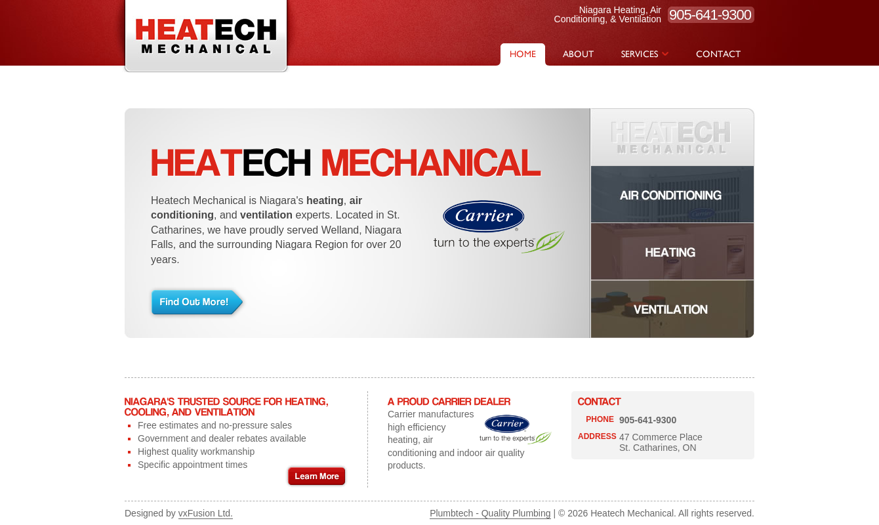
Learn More (316, 476)
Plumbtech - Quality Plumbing (490, 513)
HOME (523, 54)
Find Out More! (198, 302)
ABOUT (578, 54)
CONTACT (718, 54)
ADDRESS (597, 436)
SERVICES (644, 54)
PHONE (600, 419)
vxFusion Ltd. (205, 513)
